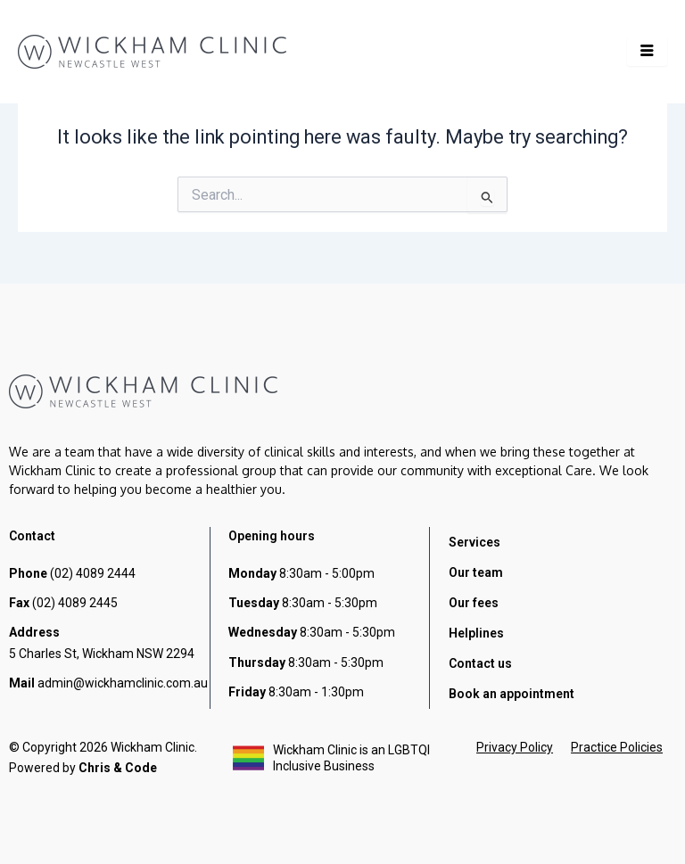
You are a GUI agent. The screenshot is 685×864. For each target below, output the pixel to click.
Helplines (476, 633)
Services (474, 542)
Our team (476, 572)
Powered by (83, 768)
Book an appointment (511, 694)
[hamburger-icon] (647, 51)
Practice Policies (617, 747)
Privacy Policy (514, 747)
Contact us (480, 663)
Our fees (474, 603)
